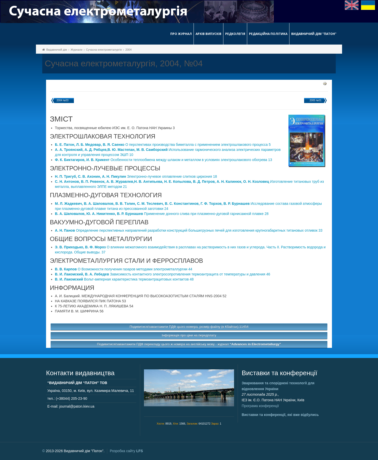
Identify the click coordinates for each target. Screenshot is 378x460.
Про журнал (181, 34)
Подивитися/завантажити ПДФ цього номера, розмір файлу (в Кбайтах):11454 (189, 327)
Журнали (76, 49)
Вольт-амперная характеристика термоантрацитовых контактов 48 (124, 279)
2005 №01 (316, 100)
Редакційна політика (268, 34)
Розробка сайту (126, 451)
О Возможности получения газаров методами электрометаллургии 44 (123, 269)
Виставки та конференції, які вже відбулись (280, 415)
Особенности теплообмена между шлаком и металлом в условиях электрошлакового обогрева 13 (163, 160)
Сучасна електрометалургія (104, 49)
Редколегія (235, 34)
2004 (128, 49)
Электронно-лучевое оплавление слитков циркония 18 (136, 176)
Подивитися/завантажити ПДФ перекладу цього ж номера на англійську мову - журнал (189, 344)
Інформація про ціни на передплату (189, 335)
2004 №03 (63, 100)
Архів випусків (208, 34)
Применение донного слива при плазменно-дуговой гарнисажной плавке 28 (161, 214)
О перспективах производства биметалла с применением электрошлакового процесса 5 (163, 145)
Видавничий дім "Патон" (314, 34)
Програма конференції (260, 406)
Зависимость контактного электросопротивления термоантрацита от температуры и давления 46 (162, 274)
